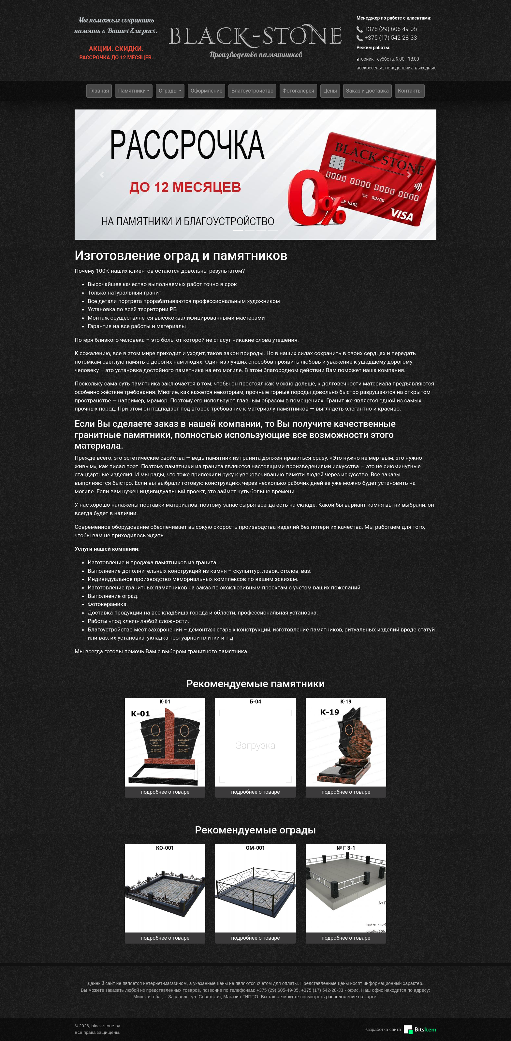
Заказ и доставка (367, 91)
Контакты (410, 91)
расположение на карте (351, 996)
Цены (330, 91)
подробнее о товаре (165, 792)
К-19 (346, 702)
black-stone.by (255, 36)
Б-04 (255, 702)
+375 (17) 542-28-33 (391, 37)
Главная (99, 91)
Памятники (132, 91)
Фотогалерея (298, 91)
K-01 (165, 702)
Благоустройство (252, 91)
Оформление (206, 91)
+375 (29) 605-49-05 (391, 28)
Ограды (168, 91)
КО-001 (165, 848)
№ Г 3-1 (346, 848)
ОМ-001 (255, 848)
